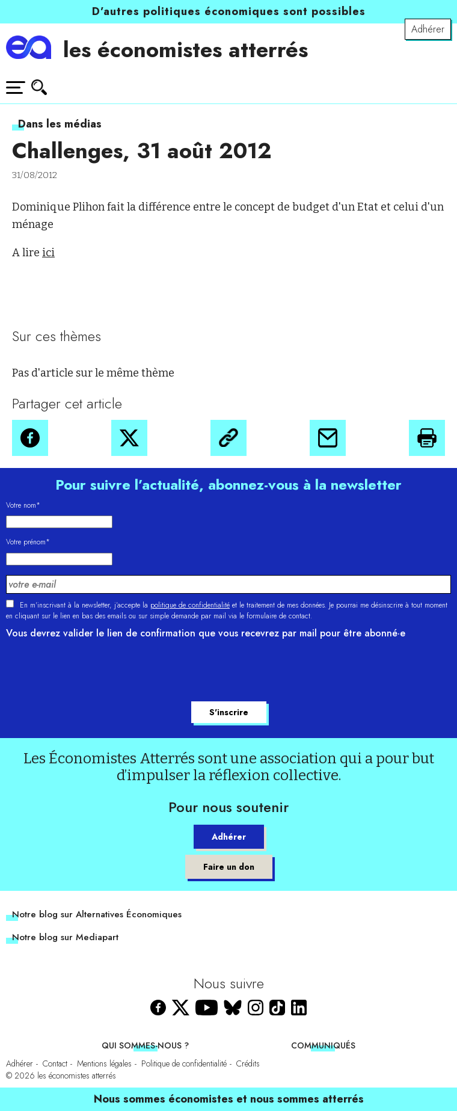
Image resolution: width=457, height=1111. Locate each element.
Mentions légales (104, 1063)
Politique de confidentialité (184, 1063)
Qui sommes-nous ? (145, 1045)
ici (48, 252)
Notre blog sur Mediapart (65, 937)
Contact (55, 1063)
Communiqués (323, 1045)
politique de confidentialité (190, 605)
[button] (30, 438)
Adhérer (427, 29)
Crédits (248, 1063)
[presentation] (97, 671)
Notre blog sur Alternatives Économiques (97, 914)
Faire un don (228, 867)
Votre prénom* (28, 542)
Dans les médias (60, 124)
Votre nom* (23, 505)
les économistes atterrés (185, 50)
